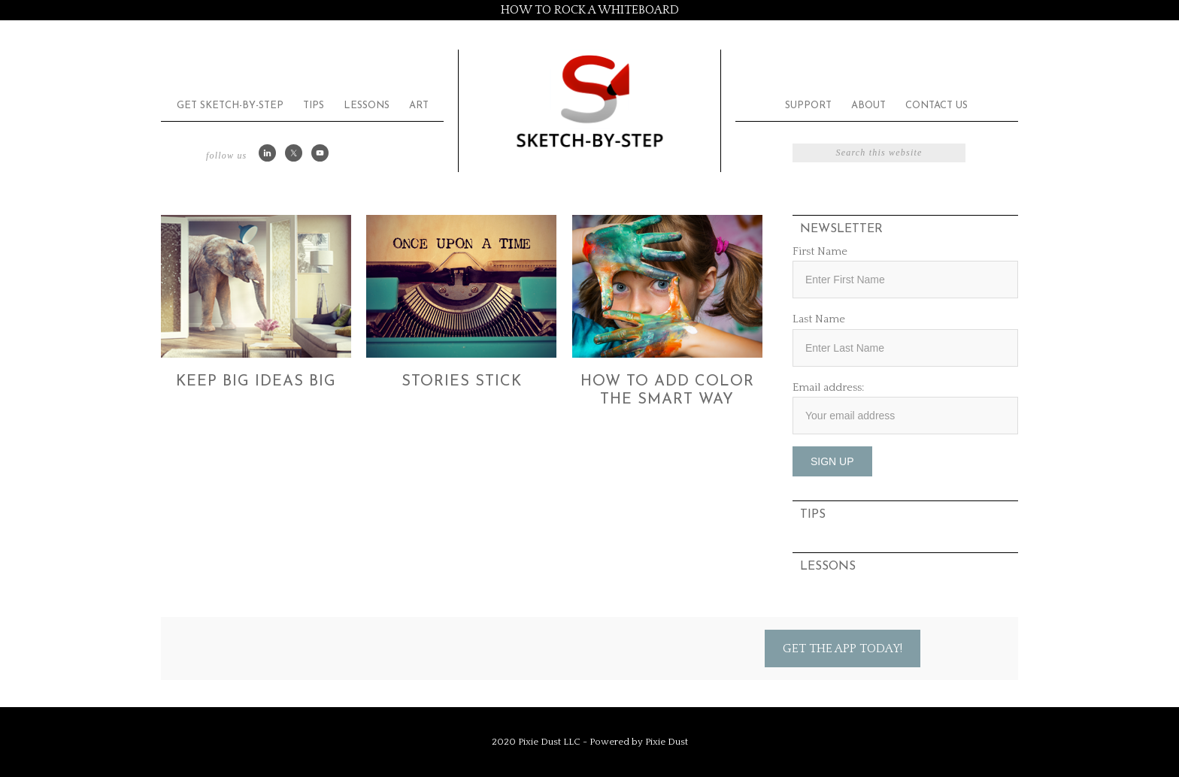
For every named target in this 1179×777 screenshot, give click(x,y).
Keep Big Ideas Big (256, 381)
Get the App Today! (842, 648)
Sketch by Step (589, 100)
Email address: (828, 387)
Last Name (819, 319)
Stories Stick (462, 381)
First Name (820, 251)
